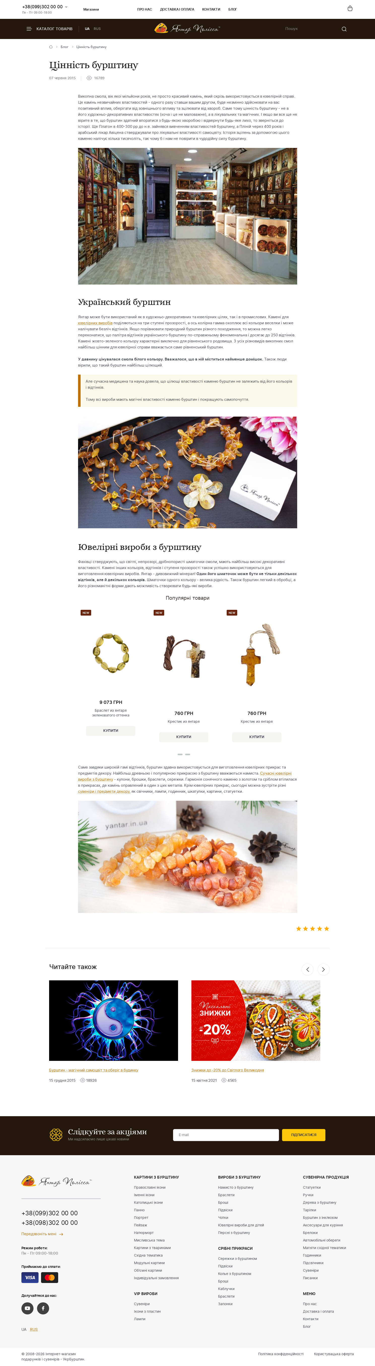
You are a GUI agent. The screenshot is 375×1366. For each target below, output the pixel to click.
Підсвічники (313, 1263)
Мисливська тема (149, 1240)
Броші (223, 1202)
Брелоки (310, 1233)
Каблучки (226, 1289)
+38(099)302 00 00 (42, 7)
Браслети (226, 1195)
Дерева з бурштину (319, 1202)
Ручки (308, 1195)
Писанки (310, 1278)
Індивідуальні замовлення (156, 1278)
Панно (139, 1210)
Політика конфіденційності (280, 1354)
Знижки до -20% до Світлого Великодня (227, 1070)
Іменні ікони (144, 1195)
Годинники (312, 1255)
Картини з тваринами (152, 1248)
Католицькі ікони (148, 1202)
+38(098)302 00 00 (49, 1223)
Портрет (141, 1218)
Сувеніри (142, 1304)
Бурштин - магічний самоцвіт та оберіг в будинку (93, 1070)
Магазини (87, 10)
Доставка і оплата (177, 9)
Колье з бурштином (234, 1274)
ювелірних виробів (95, 323)
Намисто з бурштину (236, 1187)
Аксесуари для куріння (323, 1225)
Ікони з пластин (147, 1311)
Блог (232, 9)
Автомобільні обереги (321, 1240)
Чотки (223, 1218)
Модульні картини (149, 1263)
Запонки (225, 1304)
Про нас (144, 9)
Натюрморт (144, 1233)
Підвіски (225, 1210)
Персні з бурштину (234, 1233)
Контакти (211, 9)
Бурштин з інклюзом (320, 1218)
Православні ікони (149, 1187)
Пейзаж (140, 1225)
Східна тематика (148, 1255)
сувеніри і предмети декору (103, 791)
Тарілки (309, 1210)
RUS (97, 29)
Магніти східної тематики (324, 1248)
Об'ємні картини (148, 1270)
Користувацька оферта (334, 1354)
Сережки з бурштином (237, 1259)
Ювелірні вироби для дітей (241, 1225)
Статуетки (312, 1187)
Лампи (139, 1319)
